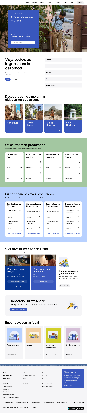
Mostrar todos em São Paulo (14, 233)
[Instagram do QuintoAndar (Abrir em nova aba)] (77, 402)
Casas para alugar (17, 286)
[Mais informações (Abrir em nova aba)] (73, 385)
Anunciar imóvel (43, 281)
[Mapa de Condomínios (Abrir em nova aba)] (12, 394)
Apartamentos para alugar (17, 281)
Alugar (28, 2)
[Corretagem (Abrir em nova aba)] (51, 375)
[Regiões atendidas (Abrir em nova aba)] (12, 375)
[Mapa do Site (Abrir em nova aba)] (12, 391)
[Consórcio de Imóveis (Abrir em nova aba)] (32, 380)
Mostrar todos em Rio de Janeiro (34, 234)
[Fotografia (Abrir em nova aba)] (51, 378)
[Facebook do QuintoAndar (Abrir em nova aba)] (75, 402)
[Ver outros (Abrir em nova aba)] (34, 407)
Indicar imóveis (64, 285)
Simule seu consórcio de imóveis (18, 309)
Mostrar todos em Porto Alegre (72, 233)
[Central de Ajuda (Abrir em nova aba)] (12, 383)
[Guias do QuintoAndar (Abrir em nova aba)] (80, 402)
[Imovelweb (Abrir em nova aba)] (32, 383)
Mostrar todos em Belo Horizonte (53, 234)
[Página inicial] (9, 2)
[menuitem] (28, 2)
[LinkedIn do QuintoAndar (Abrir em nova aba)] (83, 402)
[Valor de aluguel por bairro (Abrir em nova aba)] (32, 375)
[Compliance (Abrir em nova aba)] (12, 389)
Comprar (35, 2)
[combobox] (23, 42)
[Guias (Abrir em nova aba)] (32, 378)
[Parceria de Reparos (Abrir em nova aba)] (51, 383)
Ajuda (72, 2)
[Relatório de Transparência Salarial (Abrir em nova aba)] (12, 397)
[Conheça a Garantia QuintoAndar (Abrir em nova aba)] (12, 380)
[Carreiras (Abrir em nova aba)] (51, 372)
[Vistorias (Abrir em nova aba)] (51, 380)
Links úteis (65, 2)
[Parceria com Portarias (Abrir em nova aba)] (51, 386)
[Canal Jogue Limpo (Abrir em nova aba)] (12, 386)
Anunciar (43, 2)
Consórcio (57, 2)
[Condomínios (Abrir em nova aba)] (12, 378)
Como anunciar (43, 286)
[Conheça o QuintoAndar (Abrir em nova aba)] (12, 372)
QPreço (50, 2)
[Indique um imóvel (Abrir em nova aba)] (32, 372)
